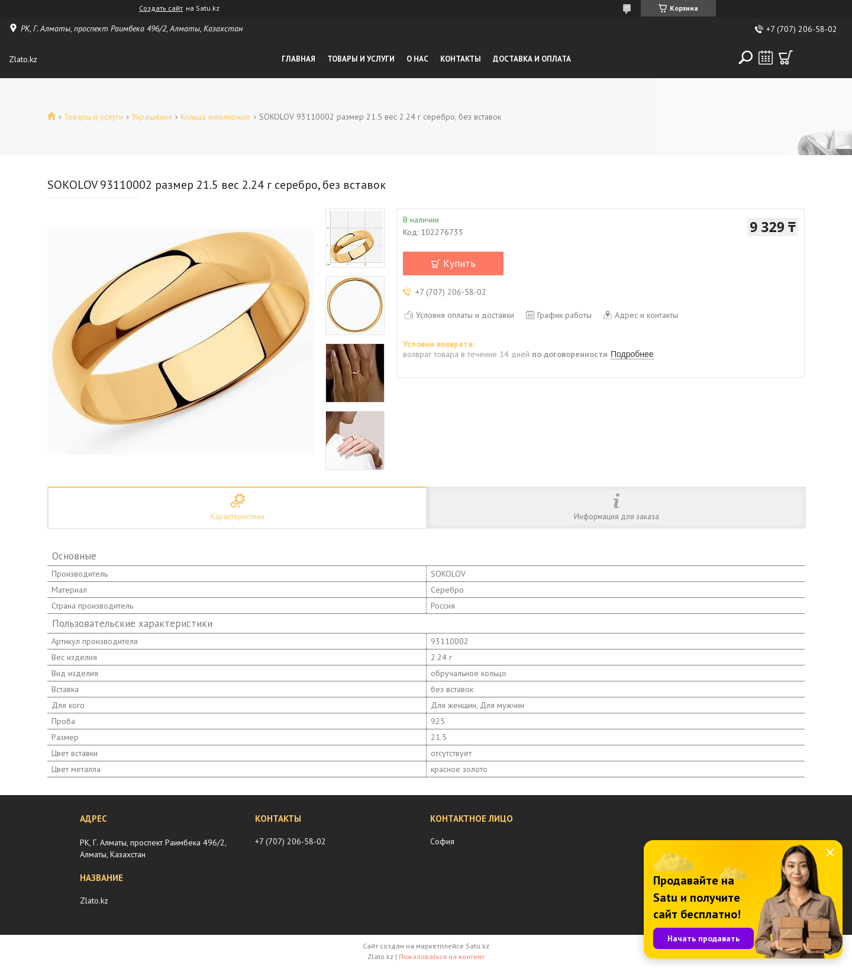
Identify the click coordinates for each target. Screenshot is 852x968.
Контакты (460, 59)
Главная (298, 59)
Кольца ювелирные (215, 116)
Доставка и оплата (532, 59)
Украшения (152, 116)
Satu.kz (477, 945)
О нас (417, 59)
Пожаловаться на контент (442, 956)
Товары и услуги (361, 59)
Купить (459, 263)
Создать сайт (161, 8)
